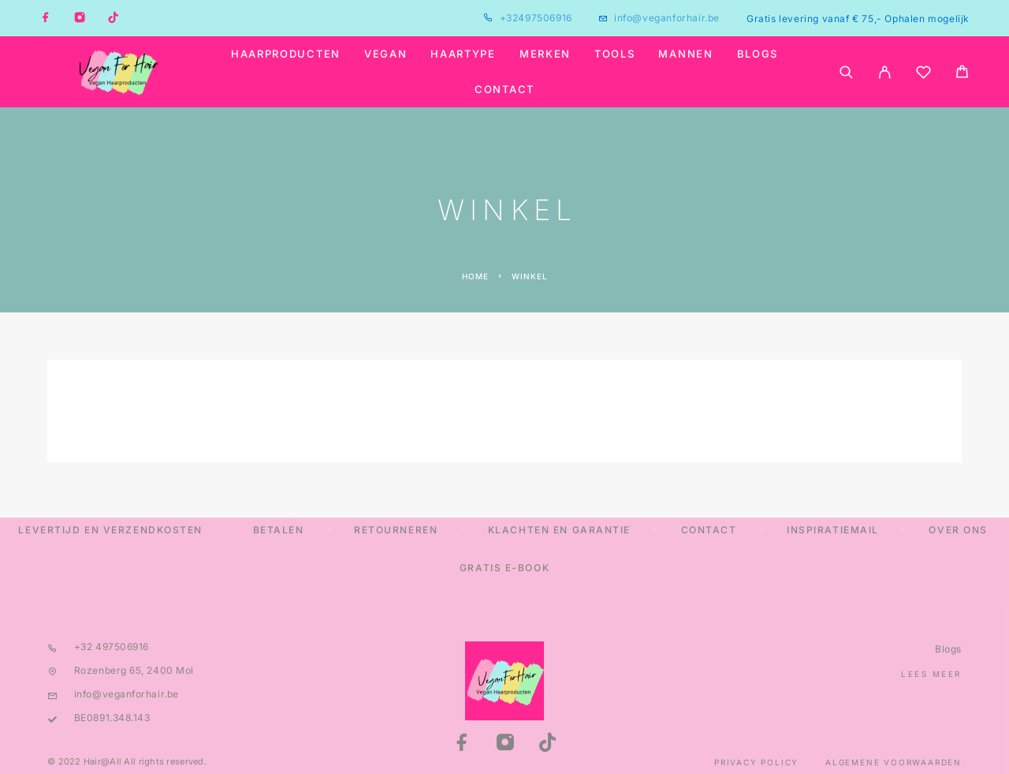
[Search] (846, 72)
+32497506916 (536, 18)
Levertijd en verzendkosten (110, 530)
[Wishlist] (923, 74)
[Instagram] (79, 18)
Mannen (685, 54)
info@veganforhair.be (667, 18)
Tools (614, 54)
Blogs (757, 54)
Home (475, 276)
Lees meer (931, 674)
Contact (504, 89)
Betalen (278, 530)
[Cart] (962, 74)
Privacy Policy (756, 762)
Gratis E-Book (504, 568)
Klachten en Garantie (559, 530)
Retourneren (395, 530)
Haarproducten (286, 54)
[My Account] (885, 72)
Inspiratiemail (833, 530)
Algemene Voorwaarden (893, 762)
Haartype (463, 54)
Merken (545, 54)
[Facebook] (45, 18)
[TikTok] (113, 18)
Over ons (958, 530)
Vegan (385, 54)
